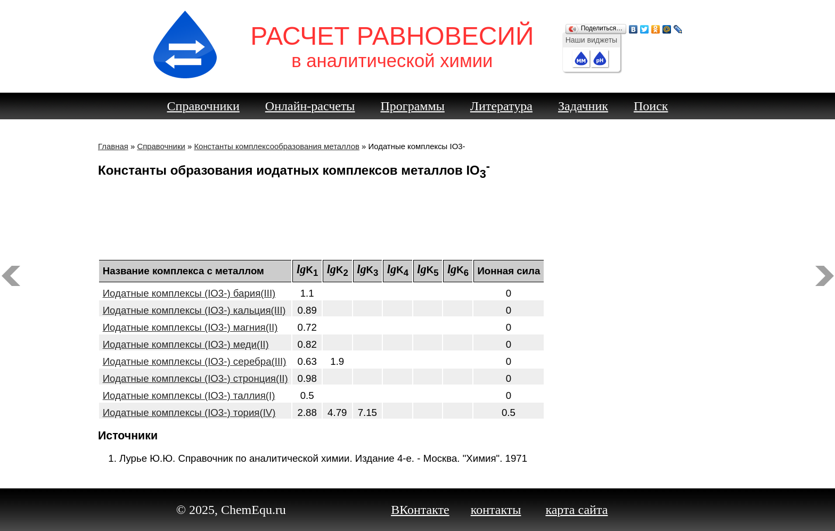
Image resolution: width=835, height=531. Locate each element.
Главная (113, 146)
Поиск (651, 106)
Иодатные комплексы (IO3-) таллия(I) (189, 395)
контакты (496, 510)
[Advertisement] (417, 222)
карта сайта (576, 510)
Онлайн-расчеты (310, 106)
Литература (501, 106)
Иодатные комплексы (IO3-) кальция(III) (194, 310)
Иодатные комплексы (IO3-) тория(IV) (189, 412)
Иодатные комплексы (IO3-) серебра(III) (194, 361)
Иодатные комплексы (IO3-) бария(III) (189, 293)
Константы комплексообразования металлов (276, 146)
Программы (413, 106)
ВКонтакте (420, 510)
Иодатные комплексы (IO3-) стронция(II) (195, 378)
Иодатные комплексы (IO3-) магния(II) (190, 327)
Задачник (583, 106)
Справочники (203, 106)
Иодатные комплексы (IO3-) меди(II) (186, 344)
